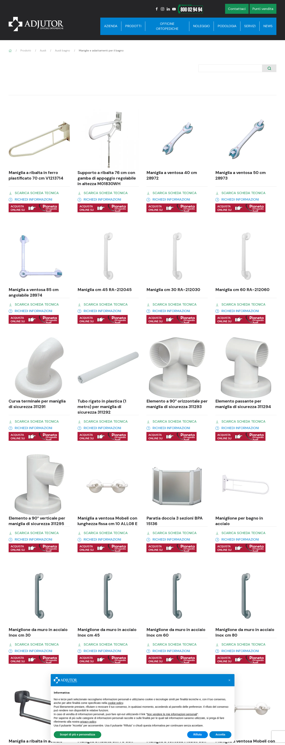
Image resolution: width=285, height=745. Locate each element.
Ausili (43, 50)
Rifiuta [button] (197, 734)
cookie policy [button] (115, 702)
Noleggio (201, 26)
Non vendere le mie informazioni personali (172, 714)
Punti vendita (262, 9)
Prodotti (133, 26)
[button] (229, 680)
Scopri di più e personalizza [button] (77, 734)
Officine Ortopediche (167, 26)
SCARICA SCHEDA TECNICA (37, 193)
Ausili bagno (62, 50)
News (268, 26)
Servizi (250, 26)
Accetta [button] (220, 734)
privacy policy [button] (88, 721)
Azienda (110, 26)
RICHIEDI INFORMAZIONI (33, 199)
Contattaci (237, 9)
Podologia (227, 26)
